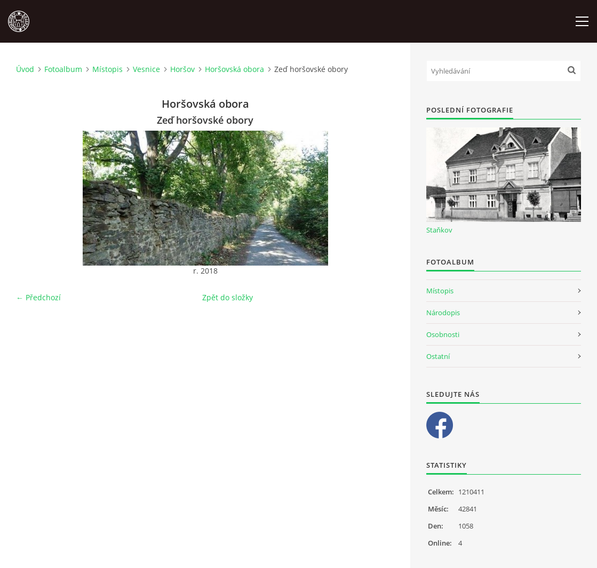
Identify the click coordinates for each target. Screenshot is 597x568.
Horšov (182, 69)
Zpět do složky (227, 297)
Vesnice (146, 69)
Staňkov (439, 230)
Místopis (107, 69)
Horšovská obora (234, 69)
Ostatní (438, 356)
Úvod (25, 69)
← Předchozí (38, 297)
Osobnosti (442, 334)
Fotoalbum (63, 69)
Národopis (443, 312)
